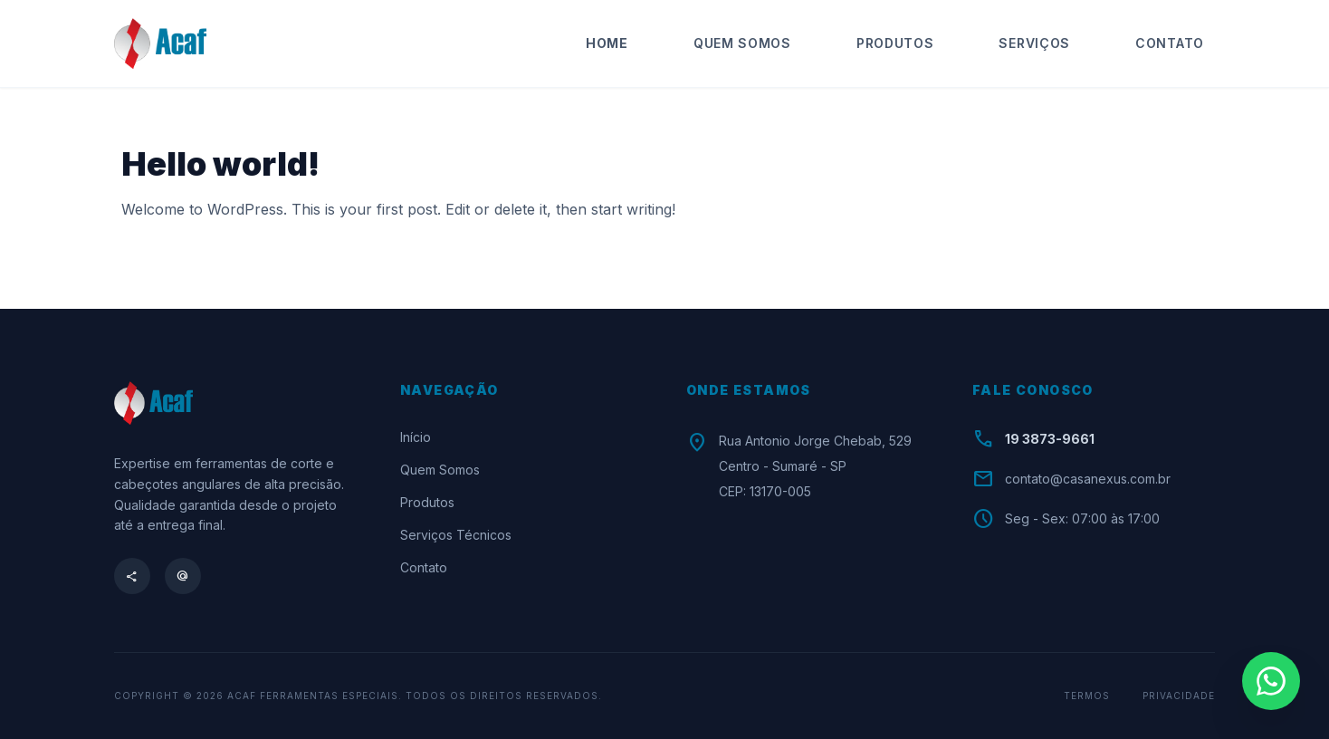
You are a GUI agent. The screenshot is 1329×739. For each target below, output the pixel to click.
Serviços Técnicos (456, 534)
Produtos (895, 43)
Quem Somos (742, 43)
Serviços (1034, 43)
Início (415, 437)
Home (607, 43)
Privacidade (1179, 695)
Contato (1169, 43)
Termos (1087, 695)
